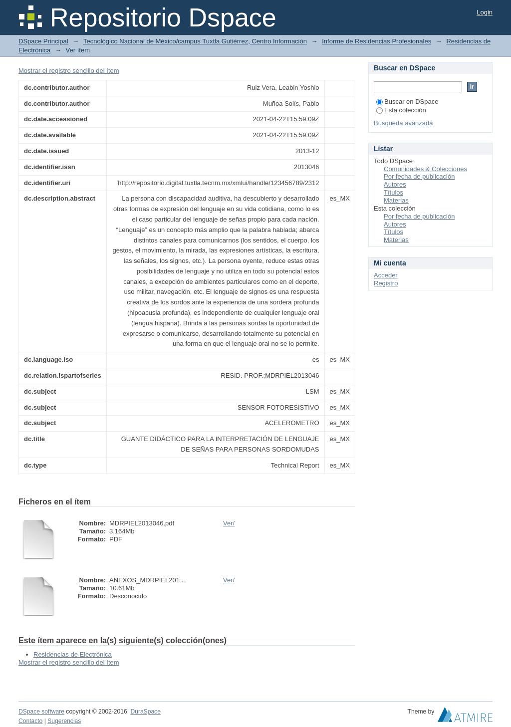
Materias (396, 200)
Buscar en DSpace (407, 101)
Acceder (386, 275)
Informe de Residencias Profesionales (376, 41)
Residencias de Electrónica (72, 654)
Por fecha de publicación (419, 176)
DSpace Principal (43, 41)
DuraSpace (145, 711)
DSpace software (41, 711)
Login (485, 12)
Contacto (30, 721)
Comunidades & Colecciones (425, 169)
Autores (395, 184)
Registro (386, 283)
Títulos (393, 192)
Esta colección (401, 110)
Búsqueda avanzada (403, 123)
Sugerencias (64, 721)
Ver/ (229, 523)
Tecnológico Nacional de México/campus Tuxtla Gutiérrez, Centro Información (195, 41)
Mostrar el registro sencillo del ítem (68, 70)
